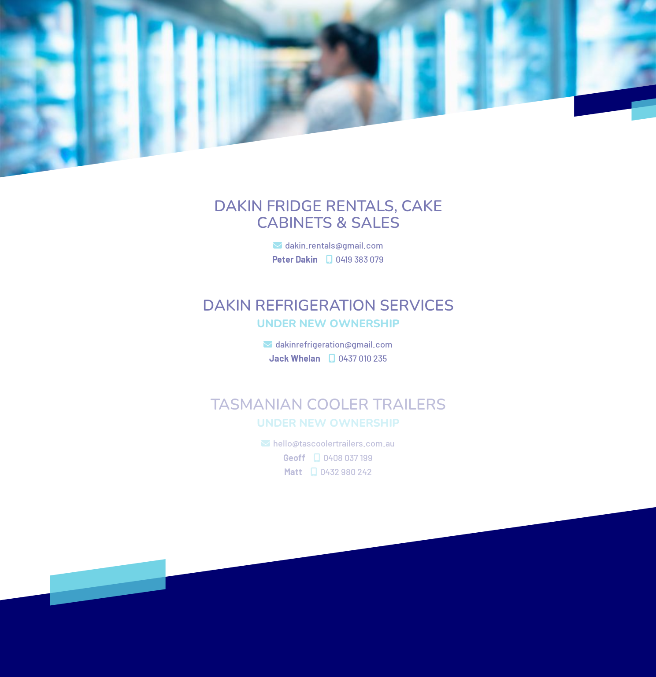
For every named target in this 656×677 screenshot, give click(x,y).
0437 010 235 (358, 358)
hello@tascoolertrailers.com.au (328, 443)
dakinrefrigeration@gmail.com (328, 344)
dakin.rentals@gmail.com (328, 245)
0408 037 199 (343, 457)
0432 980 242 (341, 471)
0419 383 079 (355, 259)
